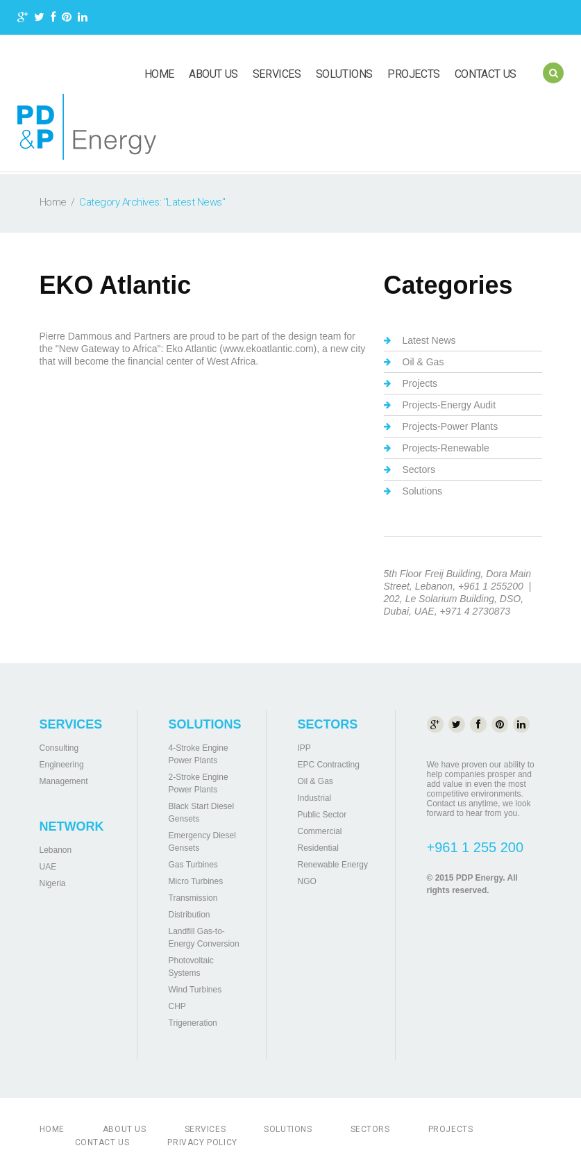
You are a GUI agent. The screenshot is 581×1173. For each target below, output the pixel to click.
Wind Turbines (195, 990)
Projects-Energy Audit (449, 404)
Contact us (485, 74)
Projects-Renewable (446, 448)
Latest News (429, 340)
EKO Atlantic (116, 285)
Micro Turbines (196, 881)
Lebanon (56, 850)
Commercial (320, 831)
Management (64, 781)
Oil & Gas (423, 361)
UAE (48, 867)
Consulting (59, 748)
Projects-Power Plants (450, 426)
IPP (304, 748)
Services (277, 74)
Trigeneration (193, 1023)
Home (159, 74)
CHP (177, 1006)
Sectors (419, 469)
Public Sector (322, 815)
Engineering (62, 764)
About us (213, 74)
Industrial (315, 798)
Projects (413, 74)
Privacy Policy (202, 1142)
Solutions (344, 74)
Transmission (193, 898)
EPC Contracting (329, 764)
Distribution (189, 915)
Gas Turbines (193, 865)
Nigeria (53, 883)
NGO (307, 881)
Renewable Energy (333, 865)
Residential (318, 848)
